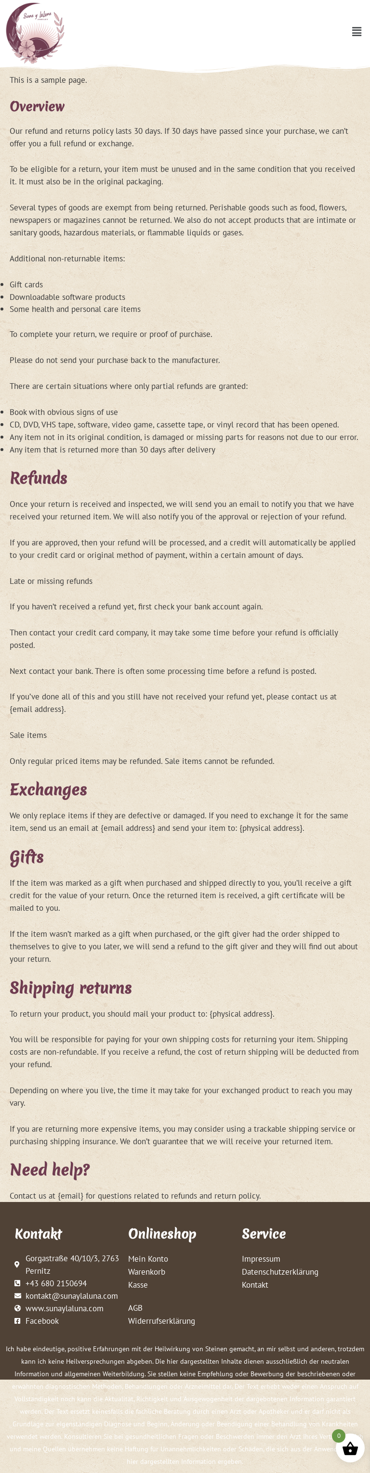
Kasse (138, 1284)
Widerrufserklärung (161, 1320)
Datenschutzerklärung (280, 1271)
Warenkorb (146, 1271)
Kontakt (255, 1284)
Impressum (261, 1258)
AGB (135, 1307)
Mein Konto (148, 1258)
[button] (357, 31)
